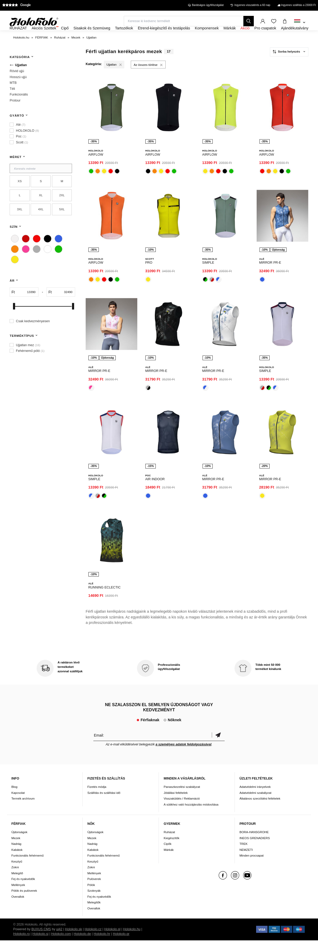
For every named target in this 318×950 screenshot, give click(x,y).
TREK (243, 853)
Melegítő (17, 882)
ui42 (59, 939)
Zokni (15, 876)
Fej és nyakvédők (23, 888)
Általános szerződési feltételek (259, 808)
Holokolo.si (41, 943)
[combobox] (299, 23)
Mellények (18, 894)
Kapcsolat (18, 802)
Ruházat (169, 841)
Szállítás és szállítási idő (103, 802)
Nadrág (16, 853)
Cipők (167, 853)
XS (20, 195)
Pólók (91, 894)
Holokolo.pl (112, 939)
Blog (14, 796)
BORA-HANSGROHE (254, 841)
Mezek (15, 847)
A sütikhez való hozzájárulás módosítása (191, 813)
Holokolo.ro (21, 943)
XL (41, 209)
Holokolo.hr (102, 943)
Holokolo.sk (73, 939)
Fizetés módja (96, 796)
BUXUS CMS (41, 939)
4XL (40, 223)
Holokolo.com (61, 943)
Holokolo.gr (121, 943)
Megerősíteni (218, 744)
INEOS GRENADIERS (254, 847)
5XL (62, 223)
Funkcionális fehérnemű (27, 865)
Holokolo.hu (131, 939)
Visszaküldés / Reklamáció (182, 808)
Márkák (168, 859)
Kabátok (17, 859)
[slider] (14, 320)
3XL (19, 223)
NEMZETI (246, 859)
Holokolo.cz (93, 939)
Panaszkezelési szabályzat (182, 796)
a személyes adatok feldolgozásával (183, 754)
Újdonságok (19, 841)
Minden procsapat (251, 865)
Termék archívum (23, 808)
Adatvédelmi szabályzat (255, 802)
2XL (62, 209)
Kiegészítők (171, 847)
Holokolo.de (82, 943)
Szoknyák (94, 900)
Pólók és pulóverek (24, 900)
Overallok (17, 906)
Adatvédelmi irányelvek (255, 796)
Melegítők (94, 912)
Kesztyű (16, 871)
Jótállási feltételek (175, 802)
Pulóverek (94, 888)
